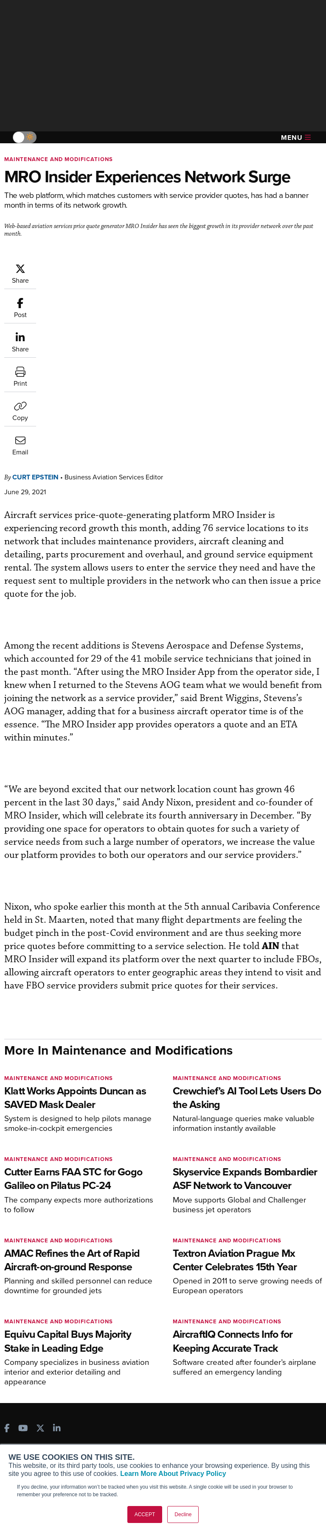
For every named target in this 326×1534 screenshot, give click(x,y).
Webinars (244, 1342)
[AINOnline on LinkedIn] (57, 1258)
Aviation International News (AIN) (49, 1312)
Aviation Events (252, 1365)
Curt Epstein (35, 305)
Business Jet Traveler (45, 1338)
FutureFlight (28, 1349)
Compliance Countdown (264, 1377)
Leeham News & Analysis (50, 1380)
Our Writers (27, 1428)
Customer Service (145, 1308)
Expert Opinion (251, 1308)
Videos (240, 1331)
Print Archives (250, 1296)
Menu (296, 137)
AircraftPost (32, 1327)
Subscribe (134, 1296)
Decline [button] (182, 1514)
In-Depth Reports (254, 1319)
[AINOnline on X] (40, 1258)
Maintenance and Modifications (58, 159)
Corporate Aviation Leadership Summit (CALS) (53, 1365)
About (19, 1416)
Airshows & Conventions (264, 1354)
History (21, 1439)
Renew (130, 1319)
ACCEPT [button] (145, 1514)
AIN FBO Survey (38, 1296)
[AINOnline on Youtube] (23, 1258)
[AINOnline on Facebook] (7, 1258)
